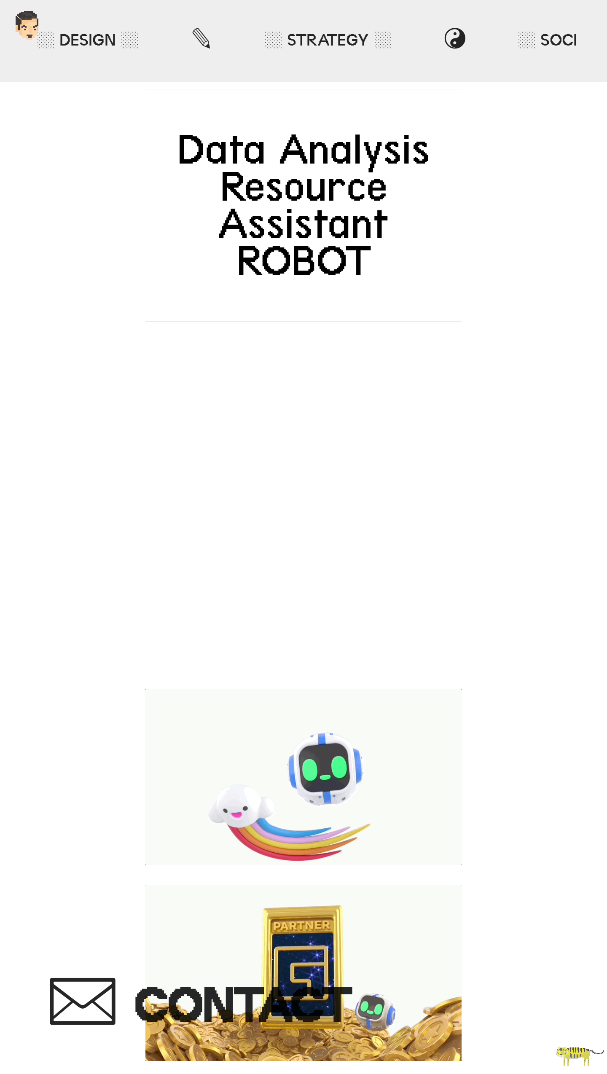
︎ (198, 1006)
